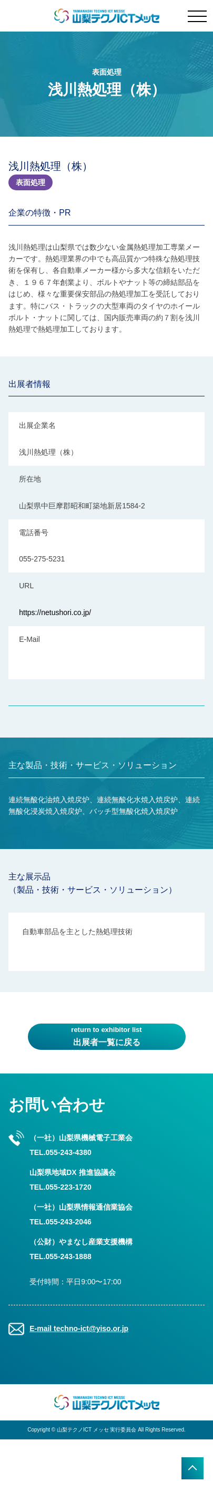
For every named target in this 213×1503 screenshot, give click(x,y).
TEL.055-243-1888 (60, 1256)
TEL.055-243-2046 (60, 1222)
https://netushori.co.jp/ (55, 612)
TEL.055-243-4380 (60, 1152)
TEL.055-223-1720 (60, 1187)
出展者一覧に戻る (107, 1036)
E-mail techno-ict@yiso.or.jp (78, 1328)
